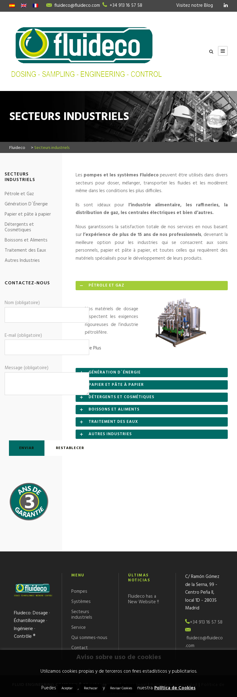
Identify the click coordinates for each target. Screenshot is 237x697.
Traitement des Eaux (25, 250)
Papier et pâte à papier (28, 214)
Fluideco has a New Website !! (143, 599)
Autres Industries (22, 260)
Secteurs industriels (81, 614)
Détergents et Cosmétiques (19, 227)
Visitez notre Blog (194, 5)
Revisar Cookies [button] (121, 688)
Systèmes (81, 601)
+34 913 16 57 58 (126, 5)
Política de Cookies (175, 688)
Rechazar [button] (91, 688)
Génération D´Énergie (26, 204)
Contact (79, 648)
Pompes (79, 591)
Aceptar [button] (67, 688)
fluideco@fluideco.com (77, 5)
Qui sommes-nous (89, 637)
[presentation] (41, 416)
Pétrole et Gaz (19, 194)
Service (78, 627)
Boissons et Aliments (26, 240)
